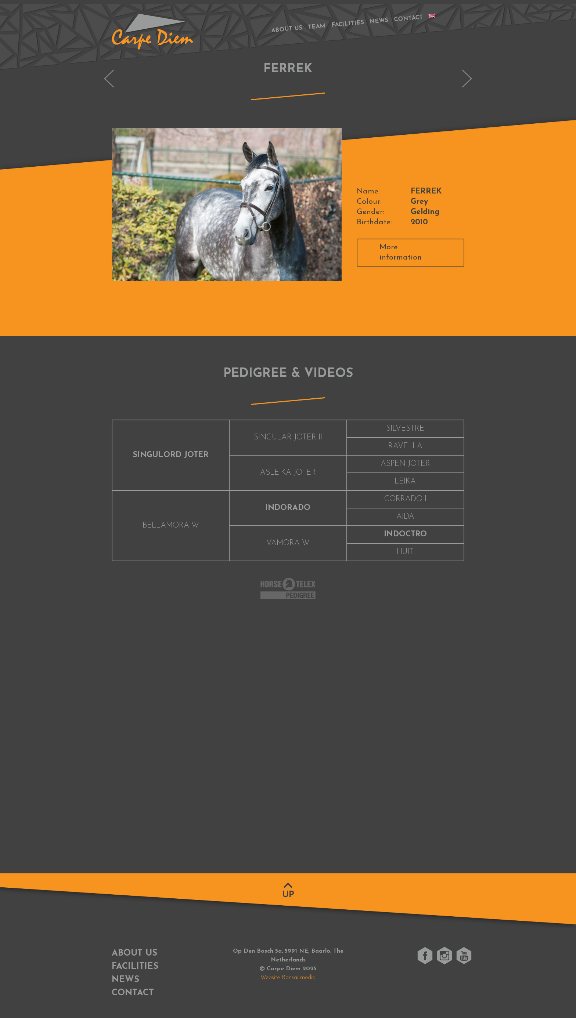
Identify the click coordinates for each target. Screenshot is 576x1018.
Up (288, 895)
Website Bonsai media (288, 978)
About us (286, 29)
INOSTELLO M (467, 78)
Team (317, 26)
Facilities (347, 24)
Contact (408, 18)
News (379, 21)
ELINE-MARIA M (109, 78)
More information (400, 252)
